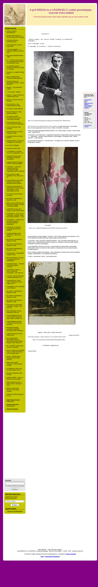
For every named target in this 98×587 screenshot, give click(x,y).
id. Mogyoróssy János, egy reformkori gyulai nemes (14, 369)
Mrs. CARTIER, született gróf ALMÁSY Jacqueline (15, 346)
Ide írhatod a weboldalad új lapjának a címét (14, 199)
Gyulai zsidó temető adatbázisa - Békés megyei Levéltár (14, 364)
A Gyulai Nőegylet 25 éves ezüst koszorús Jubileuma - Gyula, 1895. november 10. (14, 317)
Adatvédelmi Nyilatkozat (52, 556)
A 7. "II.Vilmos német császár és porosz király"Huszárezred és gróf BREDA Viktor (15, 61)
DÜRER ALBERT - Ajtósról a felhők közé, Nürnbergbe (15, 378)
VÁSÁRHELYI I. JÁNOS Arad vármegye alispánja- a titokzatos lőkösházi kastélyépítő (15, 222)
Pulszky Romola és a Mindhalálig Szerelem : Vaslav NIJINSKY (15, 83)
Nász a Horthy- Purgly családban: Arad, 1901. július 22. (15, 176)
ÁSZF (42, 556)
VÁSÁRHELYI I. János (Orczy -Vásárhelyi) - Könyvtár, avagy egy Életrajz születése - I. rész (15, 215)
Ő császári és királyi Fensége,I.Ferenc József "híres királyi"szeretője (14, 118)
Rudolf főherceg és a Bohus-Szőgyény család (15, 132)
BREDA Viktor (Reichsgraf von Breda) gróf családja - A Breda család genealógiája (15, 204)
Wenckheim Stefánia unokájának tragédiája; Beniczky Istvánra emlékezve (15, 329)
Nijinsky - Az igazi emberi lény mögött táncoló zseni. (15, 95)
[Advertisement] (12, 445)
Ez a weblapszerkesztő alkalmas (88, 103)
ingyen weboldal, (88, 105)
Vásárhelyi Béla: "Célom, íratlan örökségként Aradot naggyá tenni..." (14, 282)
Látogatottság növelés (87, 126)
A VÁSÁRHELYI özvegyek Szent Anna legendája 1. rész (15, 152)
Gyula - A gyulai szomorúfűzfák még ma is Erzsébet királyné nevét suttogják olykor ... (15, 352)
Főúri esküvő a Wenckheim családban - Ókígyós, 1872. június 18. (14, 306)
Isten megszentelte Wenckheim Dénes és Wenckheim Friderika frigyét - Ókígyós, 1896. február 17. (15, 340)
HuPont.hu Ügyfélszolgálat (14, 511)
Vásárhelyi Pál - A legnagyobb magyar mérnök (15, 253)
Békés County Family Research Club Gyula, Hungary (13, 390)
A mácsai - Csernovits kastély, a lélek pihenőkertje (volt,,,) (15, 276)
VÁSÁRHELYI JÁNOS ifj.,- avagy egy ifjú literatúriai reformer (14, 229)
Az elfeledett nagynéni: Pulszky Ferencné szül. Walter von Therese (15, 67)
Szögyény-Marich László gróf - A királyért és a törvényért (15, 141)
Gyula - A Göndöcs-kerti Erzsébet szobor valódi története (13, 358)
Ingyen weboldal (71, 554)
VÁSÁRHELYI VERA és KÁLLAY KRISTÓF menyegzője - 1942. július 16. (15, 271)
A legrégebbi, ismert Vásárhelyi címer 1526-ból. (15, 287)
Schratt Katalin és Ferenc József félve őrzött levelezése (15, 123)
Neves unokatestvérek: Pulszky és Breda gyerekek (14, 77)
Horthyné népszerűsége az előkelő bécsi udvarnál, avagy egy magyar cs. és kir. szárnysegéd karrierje (15, 189)
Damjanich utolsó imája (13, 148)
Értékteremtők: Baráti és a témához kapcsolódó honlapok (15, 36)
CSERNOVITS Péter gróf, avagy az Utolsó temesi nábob (15, 209)
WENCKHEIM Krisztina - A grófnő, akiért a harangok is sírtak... (14, 383)
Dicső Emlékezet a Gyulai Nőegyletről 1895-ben (14, 311)
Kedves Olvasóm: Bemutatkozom (12, 31)
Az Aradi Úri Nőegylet (13, 145)
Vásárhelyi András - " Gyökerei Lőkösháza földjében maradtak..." (15, 265)
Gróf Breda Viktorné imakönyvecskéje (12, 41)
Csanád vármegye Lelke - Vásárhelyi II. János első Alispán (14, 235)
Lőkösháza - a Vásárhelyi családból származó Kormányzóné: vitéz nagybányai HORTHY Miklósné (15, 169)
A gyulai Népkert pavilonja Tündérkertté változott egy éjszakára (14, 323)
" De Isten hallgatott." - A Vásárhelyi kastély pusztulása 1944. (15, 51)
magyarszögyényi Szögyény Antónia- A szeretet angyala (15, 162)
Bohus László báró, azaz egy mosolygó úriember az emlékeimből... (15, 259)
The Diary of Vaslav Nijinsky (15, 109)
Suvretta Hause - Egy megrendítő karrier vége (13, 104)
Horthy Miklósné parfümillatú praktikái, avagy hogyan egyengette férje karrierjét (15, 182)
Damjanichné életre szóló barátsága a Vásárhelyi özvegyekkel (14, 157)
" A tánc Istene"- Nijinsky (13, 92)
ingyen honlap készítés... (87, 107)
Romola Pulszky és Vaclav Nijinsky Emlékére (14, 112)
